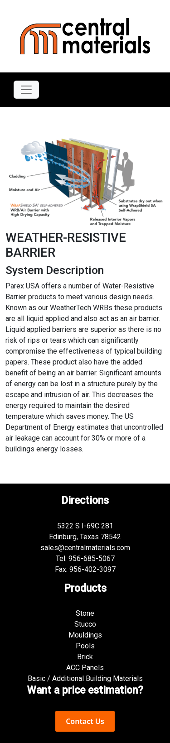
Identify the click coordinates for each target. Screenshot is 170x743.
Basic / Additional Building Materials (85, 678)
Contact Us (85, 721)
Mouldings (85, 635)
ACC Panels (85, 667)
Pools (85, 646)
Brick (85, 656)
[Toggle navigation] (26, 90)
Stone (85, 613)
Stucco (85, 624)
